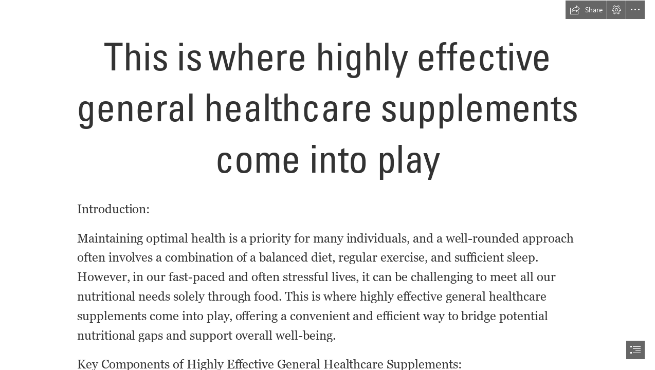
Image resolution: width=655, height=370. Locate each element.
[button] (586, 10)
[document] (327, 185)
